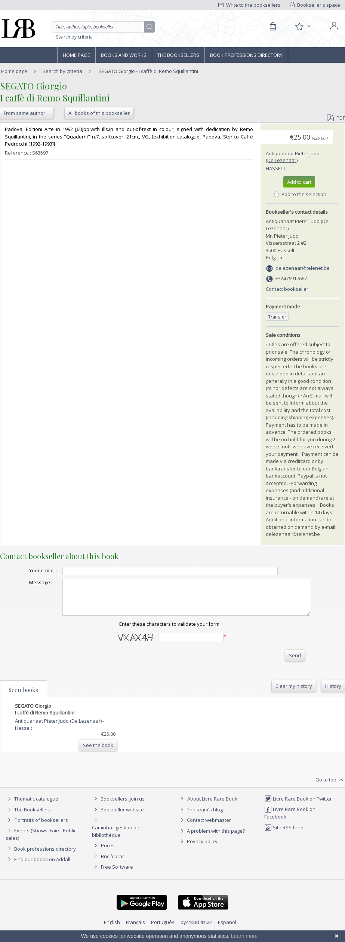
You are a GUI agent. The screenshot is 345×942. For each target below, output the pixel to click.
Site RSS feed (284, 834)
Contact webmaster (204, 826)
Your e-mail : (28, 570)
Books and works (124, 55)
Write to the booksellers (249, 4)
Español (227, 929)
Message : (25, 582)
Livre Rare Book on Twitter (298, 805)
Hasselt (276, 168)
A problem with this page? (211, 837)
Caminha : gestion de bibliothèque (115, 838)
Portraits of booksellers (41, 826)
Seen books (23, 696)
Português (163, 929)
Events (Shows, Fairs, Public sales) (41, 840)
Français (135, 929)
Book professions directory (246, 55)
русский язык (196, 929)
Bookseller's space (315, 4)
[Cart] (272, 26)
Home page (76, 55)
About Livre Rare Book (212, 805)
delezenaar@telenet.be (302, 268)
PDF (336, 118)
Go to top (330, 786)
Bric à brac (112, 863)
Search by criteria (74, 37)
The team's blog (200, 816)
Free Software (117, 873)
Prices (108, 852)
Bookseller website (118, 816)
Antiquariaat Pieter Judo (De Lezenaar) (293, 157)
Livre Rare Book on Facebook (289, 819)
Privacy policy (198, 848)
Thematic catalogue (32, 805)
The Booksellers (178, 55)
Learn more (244, 936)
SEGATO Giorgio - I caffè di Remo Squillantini (148, 71)
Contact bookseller (287, 289)
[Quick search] (103, 27)
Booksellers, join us (118, 805)
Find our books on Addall (38, 866)
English (112, 929)
